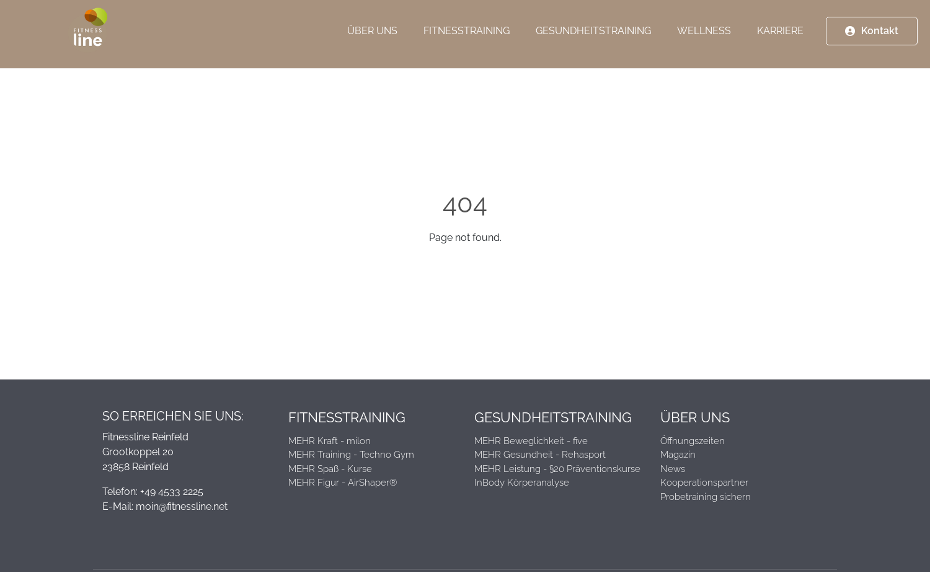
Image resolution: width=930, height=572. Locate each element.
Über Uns (372, 37)
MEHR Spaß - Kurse (330, 468)
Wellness (704, 37)
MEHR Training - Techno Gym (351, 454)
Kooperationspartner (704, 482)
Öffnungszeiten (692, 441)
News (672, 468)
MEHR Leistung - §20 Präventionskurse (557, 468)
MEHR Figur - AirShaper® (342, 482)
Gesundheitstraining (593, 37)
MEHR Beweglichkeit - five (531, 441)
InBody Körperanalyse (521, 482)
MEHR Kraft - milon (329, 441)
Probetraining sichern (705, 496)
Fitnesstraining (466, 37)
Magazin (678, 454)
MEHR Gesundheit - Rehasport (540, 454)
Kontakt (879, 37)
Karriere (780, 37)
